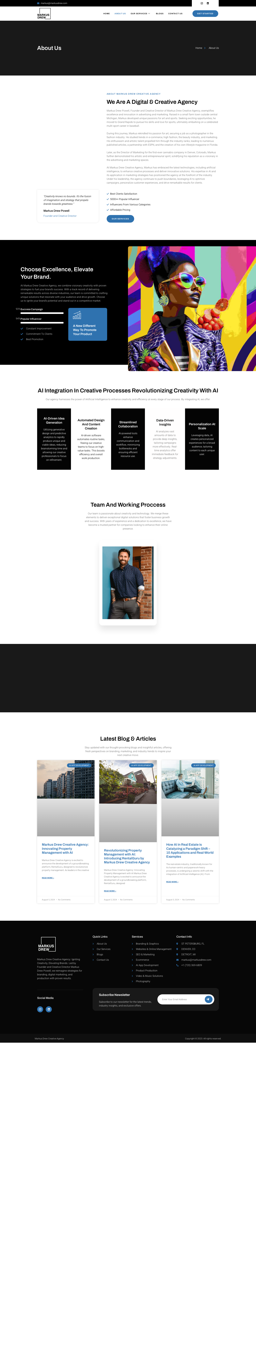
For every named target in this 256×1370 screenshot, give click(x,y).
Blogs (160, 13)
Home (106, 13)
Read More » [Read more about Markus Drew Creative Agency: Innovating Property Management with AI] (48, 877)
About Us (120, 13)
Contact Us (175, 13)
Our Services (140, 13)
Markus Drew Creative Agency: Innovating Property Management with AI (65, 848)
